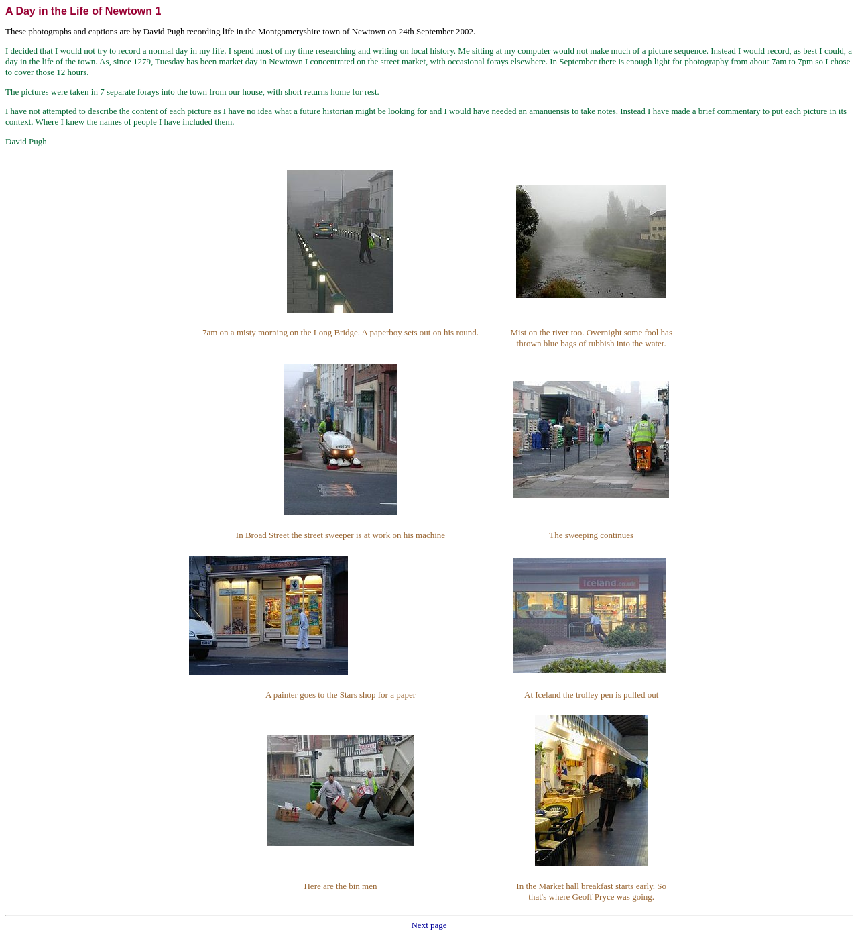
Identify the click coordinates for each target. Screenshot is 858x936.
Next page (428, 925)
